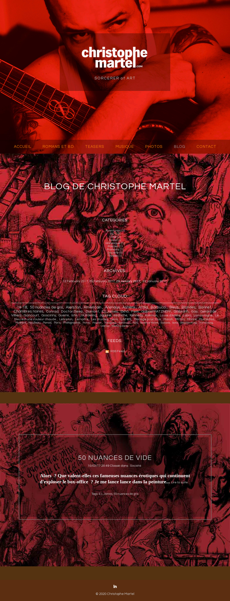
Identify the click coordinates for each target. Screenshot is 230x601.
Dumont (92, 311)
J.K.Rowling (88, 315)
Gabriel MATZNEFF (156, 311)
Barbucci (158, 307)
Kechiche (120, 315)
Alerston (73, 307)
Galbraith (181, 311)
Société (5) (115, 252)
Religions (110, 322)
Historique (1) (115, 243)
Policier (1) (115, 246)
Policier (97, 322)
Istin (74, 315)
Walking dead (119, 326)
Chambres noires (28, 311)
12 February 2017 (75, 281)
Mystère (20, 322)
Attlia (143, 307)
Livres (125, 319)
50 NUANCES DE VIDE (115, 457)
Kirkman (151, 315)
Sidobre (165, 323)
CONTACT (206, 147)
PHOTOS (154, 147)
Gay (194, 311)
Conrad (52, 311)
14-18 (22, 307)
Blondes (188, 307)
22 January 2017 (155, 281)
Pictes (86, 322)
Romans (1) (115, 249)
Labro (187, 315)
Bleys (174, 307)
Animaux (112, 307)
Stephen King (188, 323)
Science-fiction (149, 322)
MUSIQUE (124, 147)
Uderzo (104, 326)
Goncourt (31, 315)
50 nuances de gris (46, 307)
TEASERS (94, 147)
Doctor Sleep (72, 311)
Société (135, 465)
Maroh (168, 319)
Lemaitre (81, 319)
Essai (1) (115, 240)
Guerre (63, 315)
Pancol (47, 322)
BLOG (179, 147)
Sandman (124, 322)
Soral (175, 323)
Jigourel (105, 315)
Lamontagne (203, 315)
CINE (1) (115, 237)
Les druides (99, 319)
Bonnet (204, 307)
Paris (57, 322)
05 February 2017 (102, 281)
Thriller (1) (115, 255)
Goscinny (48, 315)
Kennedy (136, 315)
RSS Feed (118, 351)
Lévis (114, 319)
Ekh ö (125, 311)
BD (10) (115, 233)
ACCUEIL (22, 147)
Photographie (71, 322)
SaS (135, 322)
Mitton (180, 319)
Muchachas (206, 319)
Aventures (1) (115, 230)
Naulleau (34, 322)
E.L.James (110, 311)
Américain (93, 307)
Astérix (129, 307)
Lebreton (66, 319)
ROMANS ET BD (58, 147)
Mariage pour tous (147, 319)
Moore (192, 319)
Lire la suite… (180, 482)
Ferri (135, 311)
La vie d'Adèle (170, 315)
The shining (206, 323)
